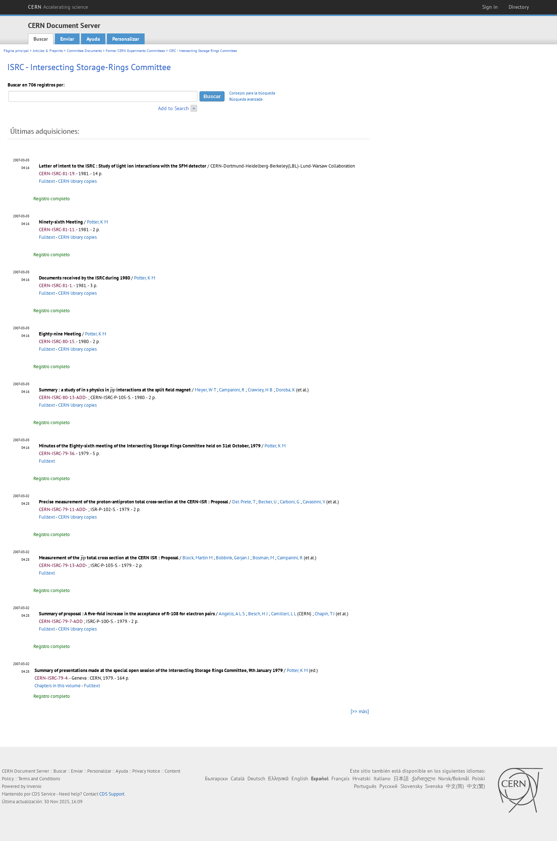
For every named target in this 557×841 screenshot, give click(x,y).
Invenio (34, 786)
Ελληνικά (278, 778)
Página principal (16, 50)
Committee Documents (84, 50)
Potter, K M (97, 222)
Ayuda (93, 39)
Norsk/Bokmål (453, 778)
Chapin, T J (325, 614)
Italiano (382, 778)
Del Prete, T (243, 502)
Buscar (40, 39)
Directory (519, 7)
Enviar (67, 39)
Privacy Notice (146, 771)
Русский (388, 786)
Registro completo (51, 199)
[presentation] (112, 390)
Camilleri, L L (283, 614)
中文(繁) (476, 786)
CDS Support (111, 794)
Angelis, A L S (232, 614)
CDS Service (44, 794)
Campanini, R (232, 390)
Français (340, 778)
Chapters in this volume (58, 686)
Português (365, 786)
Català (238, 778)
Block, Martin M (197, 558)
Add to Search (173, 108)
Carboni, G (289, 502)
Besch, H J (258, 614)
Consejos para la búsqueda (252, 93)
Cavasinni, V (314, 502)
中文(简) (455, 786)
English (299, 778)
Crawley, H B (260, 390)
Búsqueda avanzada (245, 99)
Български (216, 778)
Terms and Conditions (39, 779)
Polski (478, 778)
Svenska (434, 786)
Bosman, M (263, 558)
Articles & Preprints (48, 50)
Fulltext (47, 181)
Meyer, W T (205, 390)
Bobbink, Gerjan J (232, 558)
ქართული (423, 778)
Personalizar (125, 39)
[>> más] (360, 711)
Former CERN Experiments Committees (135, 50)
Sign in (490, 7)
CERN (58, 7)
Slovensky (411, 786)
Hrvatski (361, 778)
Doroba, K (285, 390)
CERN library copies (77, 181)
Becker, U (267, 502)
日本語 (401, 778)
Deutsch (256, 778)
